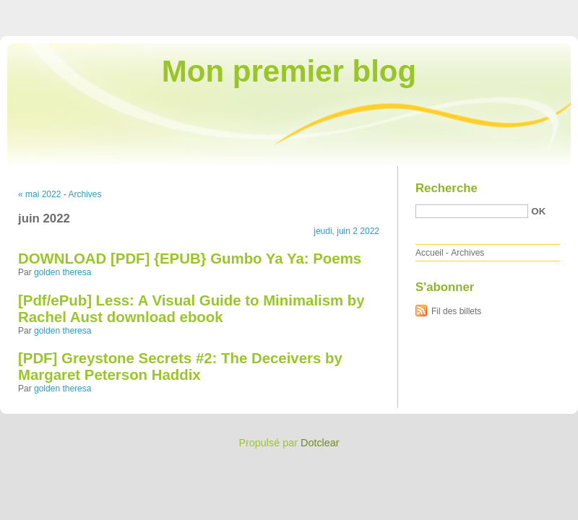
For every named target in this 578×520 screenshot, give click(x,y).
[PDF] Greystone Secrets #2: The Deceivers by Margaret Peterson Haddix (180, 366)
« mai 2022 (39, 194)
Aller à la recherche (536, 10)
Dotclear (320, 442)
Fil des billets (456, 311)
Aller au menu (464, 10)
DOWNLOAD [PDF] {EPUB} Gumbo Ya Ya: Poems (189, 258)
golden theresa (62, 272)
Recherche (446, 188)
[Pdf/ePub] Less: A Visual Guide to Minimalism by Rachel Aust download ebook (191, 308)
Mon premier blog (289, 71)
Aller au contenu (400, 10)
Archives (84, 194)
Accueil (429, 253)
